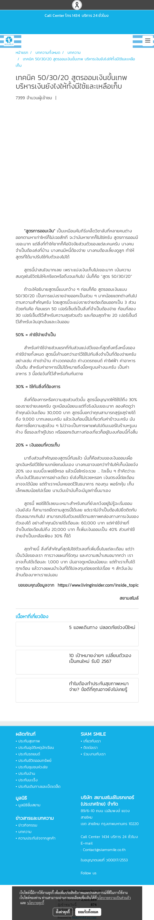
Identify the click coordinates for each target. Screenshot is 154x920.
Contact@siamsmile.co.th (104, 849)
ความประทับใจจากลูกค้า (36, 838)
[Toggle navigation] (147, 41)
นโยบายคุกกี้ (35, 903)
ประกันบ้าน (26, 773)
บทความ (25, 831)
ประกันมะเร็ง (28, 780)
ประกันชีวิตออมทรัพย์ (34, 760)
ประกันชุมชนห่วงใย (32, 767)
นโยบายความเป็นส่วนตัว (114, 897)
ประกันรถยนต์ (29, 754)
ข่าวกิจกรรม (27, 825)
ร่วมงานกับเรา (94, 754)
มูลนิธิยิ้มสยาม (29, 805)
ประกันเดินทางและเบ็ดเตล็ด (39, 786)
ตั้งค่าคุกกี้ (63, 912)
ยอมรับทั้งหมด (88, 912)
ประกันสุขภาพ (29, 741)
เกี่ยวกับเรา (92, 741)
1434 (76, 15)
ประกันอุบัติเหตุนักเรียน (36, 747)
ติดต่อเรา (90, 747)
